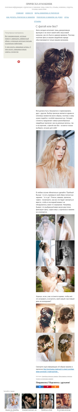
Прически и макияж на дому (50, 17)
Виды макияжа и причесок (47, 13)
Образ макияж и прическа (65, 376)
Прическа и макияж (39, 3)
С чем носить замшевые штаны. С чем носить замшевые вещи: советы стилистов (18, 49)
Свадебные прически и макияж (50, 376)
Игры (66, 17)
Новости (29, 13)
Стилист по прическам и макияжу (44, 378)
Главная (19, 13)
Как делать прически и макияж (20, 17)
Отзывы (37, 21)
